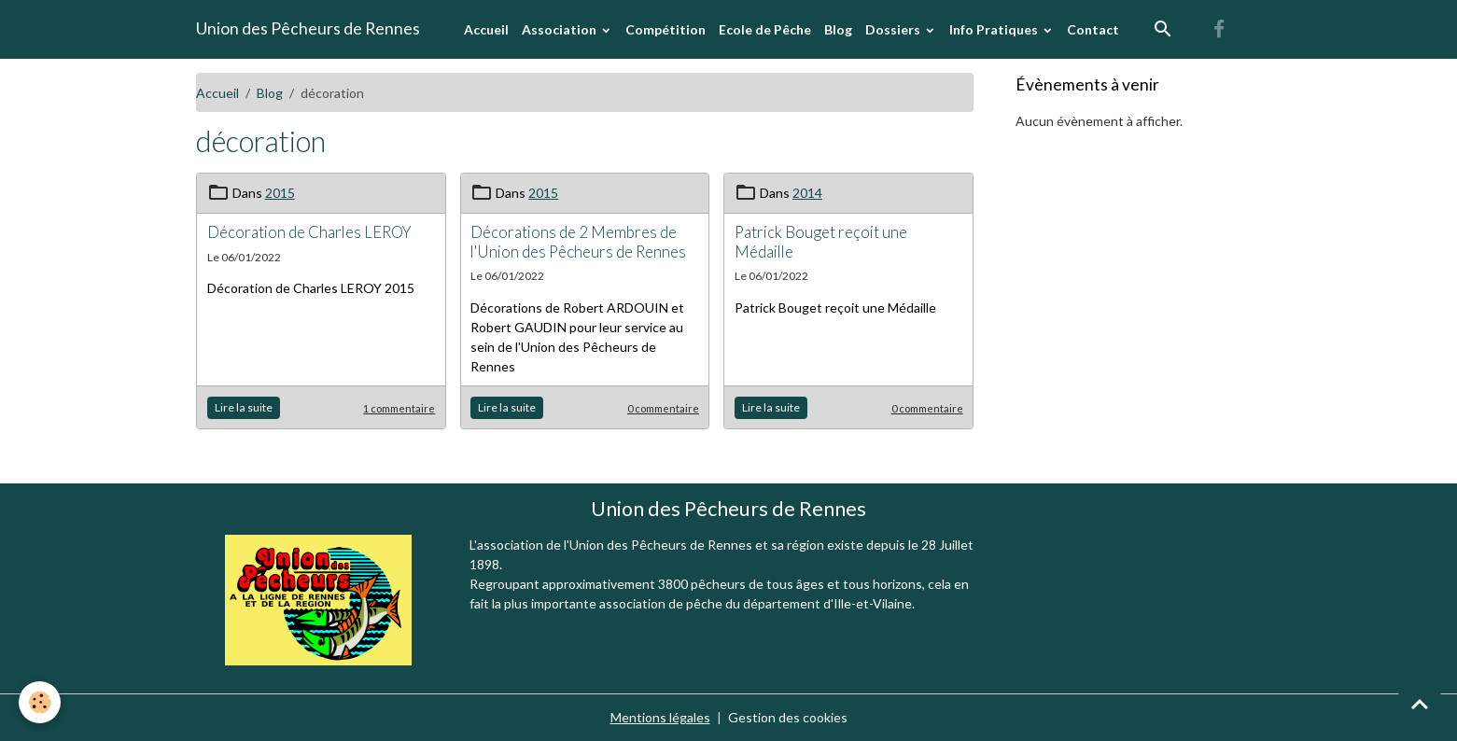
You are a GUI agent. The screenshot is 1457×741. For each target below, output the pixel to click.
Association (560, 29)
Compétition (665, 29)
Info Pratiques (995, 29)
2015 (280, 193)
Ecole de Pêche (765, 29)
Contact (1093, 29)
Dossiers (894, 29)
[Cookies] (40, 702)
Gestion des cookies (788, 717)
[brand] (308, 29)
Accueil (486, 29)
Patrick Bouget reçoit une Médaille (821, 241)
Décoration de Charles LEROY (309, 232)
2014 (807, 193)
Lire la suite (244, 407)
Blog (838, 29)
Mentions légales (660, 717)
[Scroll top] (1419, 703)
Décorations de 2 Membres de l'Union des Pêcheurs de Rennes (578, 241)
